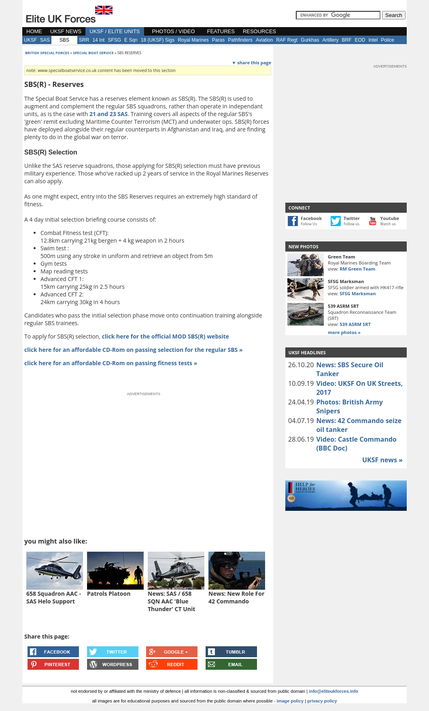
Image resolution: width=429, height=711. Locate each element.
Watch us (388, 223)
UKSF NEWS (65, 31)
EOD (360, 40)
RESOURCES (259, 31)
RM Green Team (357, 269)
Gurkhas (310, 40)
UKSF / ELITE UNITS (114, 31)
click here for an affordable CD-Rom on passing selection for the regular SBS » (133, 349)
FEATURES (221, 31)
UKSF (30, 40)
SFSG (114, 40)
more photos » (344, 332)
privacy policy (322, 700)
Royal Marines (193, 40)
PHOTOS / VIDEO (173, 31)
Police (387, 40)
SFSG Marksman (358, 293)
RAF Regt (286, 40)
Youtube (389, 218)
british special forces (47, 52)
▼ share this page (251, 62)
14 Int (98, 40)
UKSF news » (382, 459)
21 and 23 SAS (108, 114)
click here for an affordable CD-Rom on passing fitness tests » (110, 363)
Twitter (352, 218)
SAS (45, 40)
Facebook (311, 218)
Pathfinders (240, 40)
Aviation (264, 40)
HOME (34, 31)
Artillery (330, 40)
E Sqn (131, 40)
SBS (64, 40)
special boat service (93, 52)
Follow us (351, 223)
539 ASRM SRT (355, 324)
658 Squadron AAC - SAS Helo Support (53, 597)
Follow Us (309, 223)
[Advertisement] (346, 119)
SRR (84, 40)
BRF (346, 40)
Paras (218, 40)
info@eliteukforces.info (333, 691)
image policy (290, 700)
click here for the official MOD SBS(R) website (165, 336)
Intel (373, 40)
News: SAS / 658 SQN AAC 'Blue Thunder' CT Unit (171, 601)
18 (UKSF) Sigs (157, 40)
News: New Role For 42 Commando (236, 597)
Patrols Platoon (108, 593)
